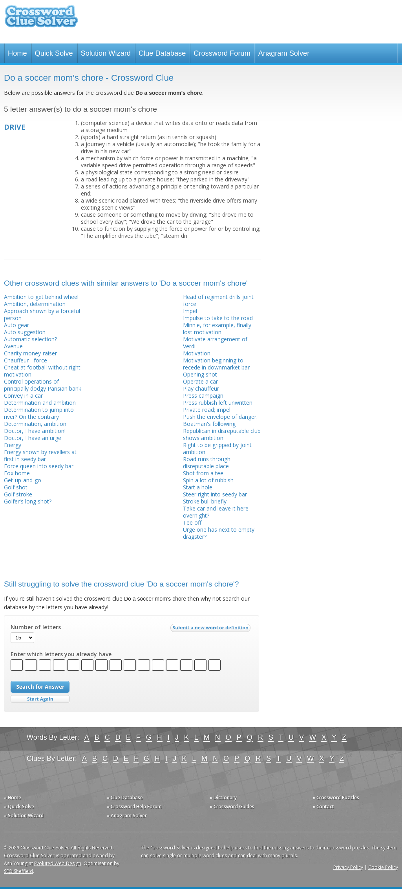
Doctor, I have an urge (32, 438)
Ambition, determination (35, 304)
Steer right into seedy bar (215, 494)
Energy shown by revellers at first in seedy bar (40, 455)
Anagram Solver (283, 53)
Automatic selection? (30, 339)
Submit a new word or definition (211, 630)
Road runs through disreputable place (206, 462)
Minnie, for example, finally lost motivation (217, 328)
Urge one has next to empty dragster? (218, 533)
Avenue (13, 346)
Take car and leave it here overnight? (216, 512)
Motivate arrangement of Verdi (215, 342)
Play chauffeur (201, 388)
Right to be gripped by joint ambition (217, 448)
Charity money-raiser (30, 353)
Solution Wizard (106, 53)
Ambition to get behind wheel (41, 297)
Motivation (196, 353)
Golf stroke (18, 494)
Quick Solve (54, 53)
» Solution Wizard (24, 815)
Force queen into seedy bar (38, 466)
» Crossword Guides (232, 806)
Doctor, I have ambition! (35, 431)
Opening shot (200, 374)
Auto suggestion (25, 332)
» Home (12, 797)
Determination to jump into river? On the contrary (39, 413)
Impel (190, 311)
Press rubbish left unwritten (217, 402)
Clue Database (162, 53)
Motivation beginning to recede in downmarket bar (216, 364)
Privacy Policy (348, 867)
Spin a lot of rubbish (208, 480)
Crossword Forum (222, 53)
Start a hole (197, 487)
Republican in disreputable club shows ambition (222, 434)
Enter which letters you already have (61, 654)
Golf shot (15, 487)
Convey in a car (23, 395)
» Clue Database (125, 797)
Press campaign (203, 395)
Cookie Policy (383, 867)
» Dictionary (223, 797)
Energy (12, 445)
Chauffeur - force (25, 360)
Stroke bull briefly (205, 501)
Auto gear (16, 325)
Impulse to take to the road (218, 318)
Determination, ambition (35, 423)
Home (17, 53)
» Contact (323, 806)
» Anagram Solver (127, 815)
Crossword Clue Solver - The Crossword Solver (41, 20)
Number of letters (36, 627)
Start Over (40, 699)
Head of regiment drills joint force (218, 300)
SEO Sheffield (18, 871)
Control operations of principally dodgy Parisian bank (42, 385)
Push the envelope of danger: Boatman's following (220, 420)
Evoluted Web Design (57, 863)
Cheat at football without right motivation (42, 371)
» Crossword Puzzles (335, 797)
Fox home (17, 473)
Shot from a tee (203, 473)
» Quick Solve (19, 806)
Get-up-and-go (22, 480)
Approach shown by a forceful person (42, 314)
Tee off (192, 522)
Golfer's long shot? (27, 501)
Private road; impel (206, 409)
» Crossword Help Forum (134, 806)
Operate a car (200, 381)
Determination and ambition (40, 402)
